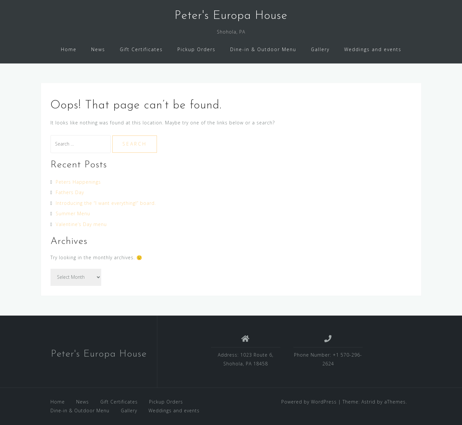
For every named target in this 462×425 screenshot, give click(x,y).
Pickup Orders (196, 49)
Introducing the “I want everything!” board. (106, 203)
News (98, 49)
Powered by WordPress (309, 402)
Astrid (368, 402)
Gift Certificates (141, 49)
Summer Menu (73, 213)
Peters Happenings (78, 182)
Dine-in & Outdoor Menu (263, 49)
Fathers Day (70, 192)
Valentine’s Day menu (81, 224)
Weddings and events (372, 49)
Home (69, 49)
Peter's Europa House (231, 16)
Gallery (320, 49)
